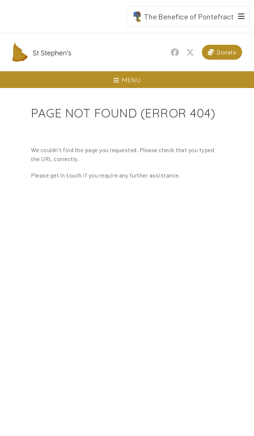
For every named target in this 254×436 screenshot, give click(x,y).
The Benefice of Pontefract (182, 16)
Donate (226, 52)
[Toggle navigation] (127, 79)
